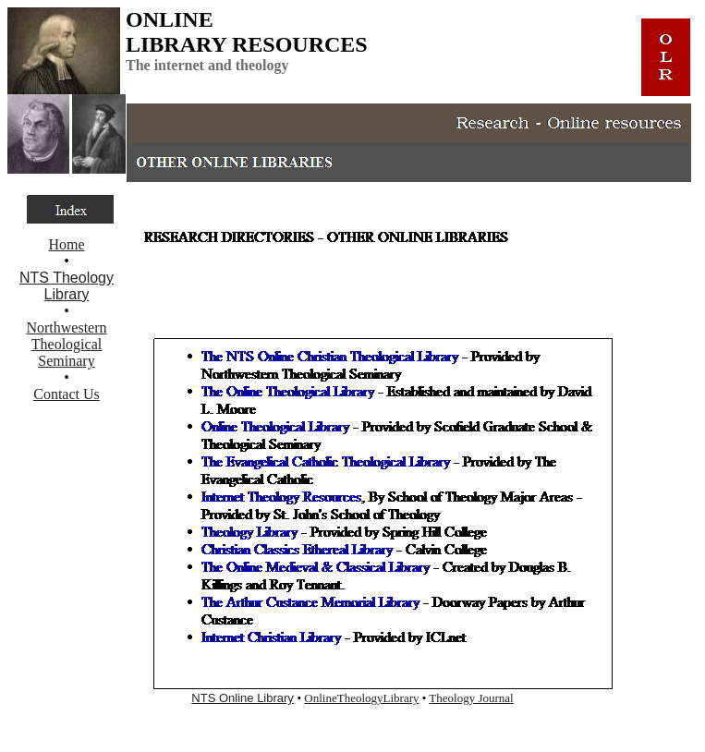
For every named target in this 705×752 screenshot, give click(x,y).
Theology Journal (471, 698)
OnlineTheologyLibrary (361, 698)
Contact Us (66, 394)
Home (66, 244)
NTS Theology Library (66, 286)
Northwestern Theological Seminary (66, 344)
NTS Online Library (242, 698)
